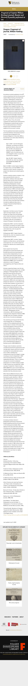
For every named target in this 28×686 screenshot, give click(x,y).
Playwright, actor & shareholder (14, 543)
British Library (16, 79)
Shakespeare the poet (14, 563)
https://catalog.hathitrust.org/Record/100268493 (15, 515)
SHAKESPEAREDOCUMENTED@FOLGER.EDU (14, 654)
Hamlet (18, 82)
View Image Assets (23, 40)
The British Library (19, 34)
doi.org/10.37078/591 (11, 84)
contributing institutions (15, 630)
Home (4, 23)
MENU (14, 9)
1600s (14, 82)
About (22, 617)
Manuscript (9, 79)
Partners (15, 617)
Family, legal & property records (14, 583)
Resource (10, 23)
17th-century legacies (14, 602)
